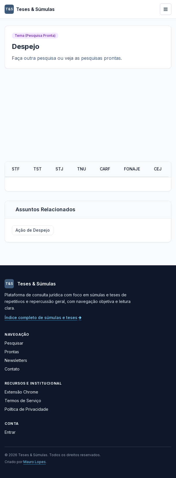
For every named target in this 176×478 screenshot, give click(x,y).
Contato (12, 368)
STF (16, 168)
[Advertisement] (88, 118)
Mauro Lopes (34, 462)
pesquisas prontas (101, 58)
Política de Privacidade (26, 409)
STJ (59, 168)
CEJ (158, 168)
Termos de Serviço (23, 400)
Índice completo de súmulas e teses (43, 317)
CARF (105, 168)
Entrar (10, 432)
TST (37, 168)
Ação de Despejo (33, 230)
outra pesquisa (40, 58)
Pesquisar (14, 343)
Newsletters (16, 360)
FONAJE (132, 168)
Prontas (12, 351)
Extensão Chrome (21, 391)
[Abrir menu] (165, 9)
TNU (81, 168)
